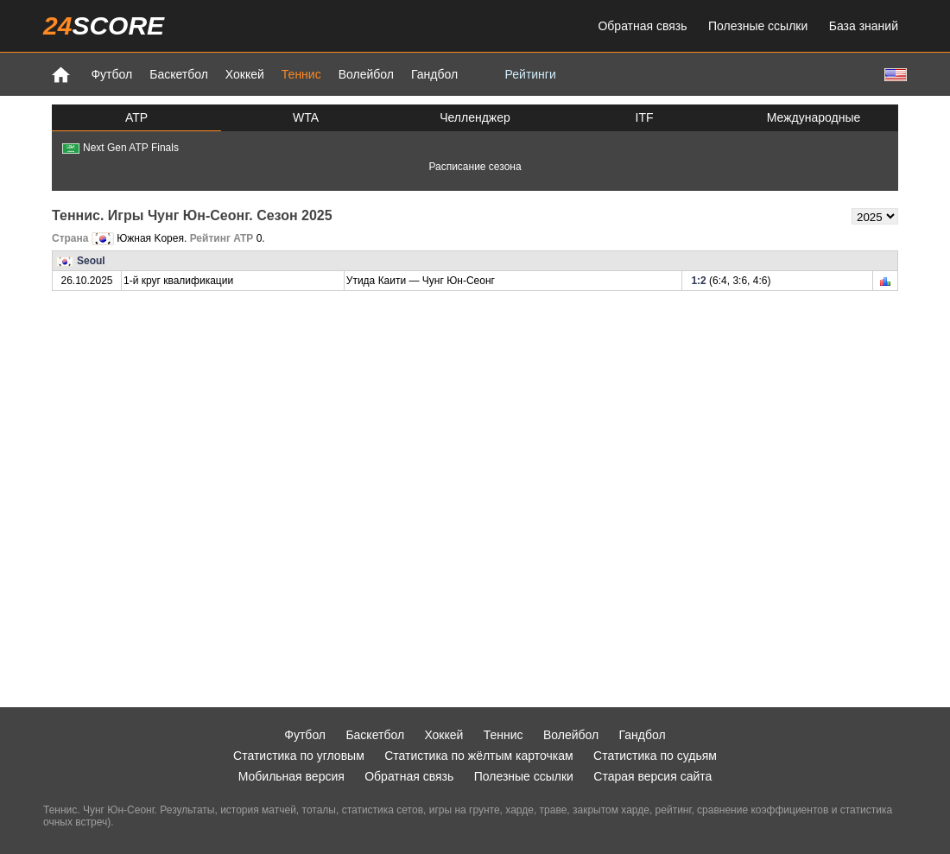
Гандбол (434, 74)
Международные (814, 117)
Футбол (111, 74)
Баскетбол (178, 74)
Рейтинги (530, 74)
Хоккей (244, 74)
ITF (645, 117)
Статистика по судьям (655, 755)
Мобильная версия (291, 776)
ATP (136, 117)
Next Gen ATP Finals (120, 148)
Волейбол (366, 74)
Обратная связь (642, 26)
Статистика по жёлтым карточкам (478, 755)
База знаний (863, 26)
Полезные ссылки (758, 26)
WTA (306, 117)
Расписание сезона (474, 167)
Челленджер (475, 117)
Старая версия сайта (652, 776)
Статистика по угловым (298, 755)
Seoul (91, 261)
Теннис (301, 74)
